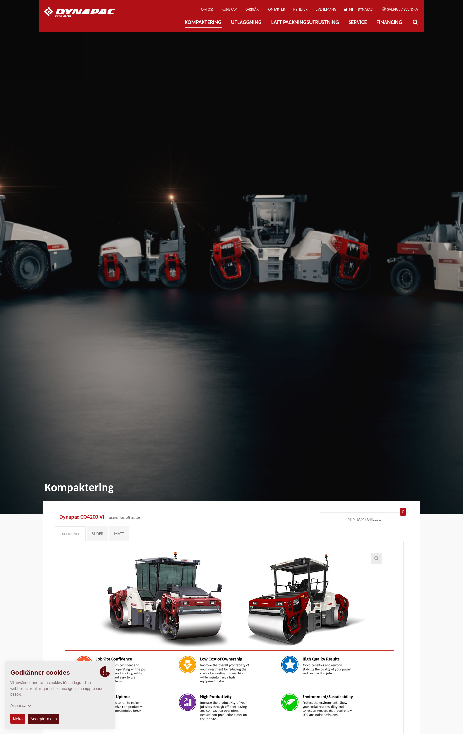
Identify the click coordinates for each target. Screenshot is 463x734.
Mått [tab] (119, 533)
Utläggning (246, 22)
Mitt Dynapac (358, 9)
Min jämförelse (377, 517)
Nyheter (300, 9)
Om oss (207, 9)
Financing (389, 22)
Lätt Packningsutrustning (305, 22)
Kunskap (229, 9)
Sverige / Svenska (400, 9)
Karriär (252, 9)
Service (358, 22)
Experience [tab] (70, 534)
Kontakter (276, 9)
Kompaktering (203, 22)
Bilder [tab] (98, 533)
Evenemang (326, 9)
